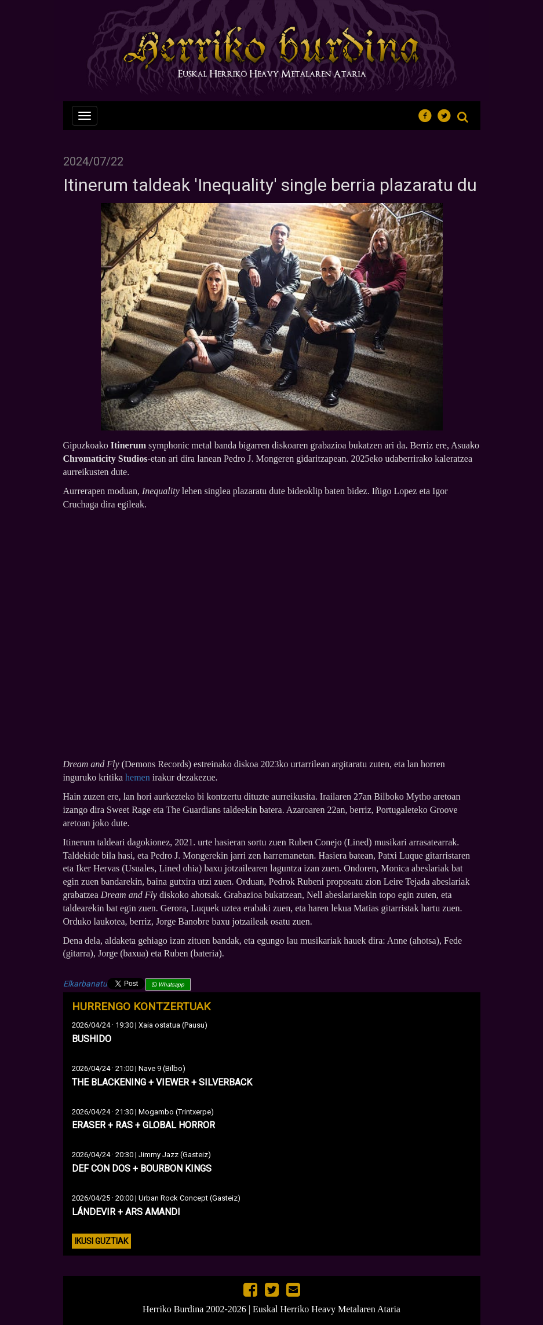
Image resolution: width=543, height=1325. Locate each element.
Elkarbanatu (85, 983)
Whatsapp (168, 984)
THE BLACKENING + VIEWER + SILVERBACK (162, 1082)
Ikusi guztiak (101, 1241)
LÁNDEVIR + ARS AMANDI (126, 1211)
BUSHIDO (91, 1038)
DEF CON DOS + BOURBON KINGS (142, 1168)
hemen (137, 777)
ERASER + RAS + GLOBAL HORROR (143, 1125)
